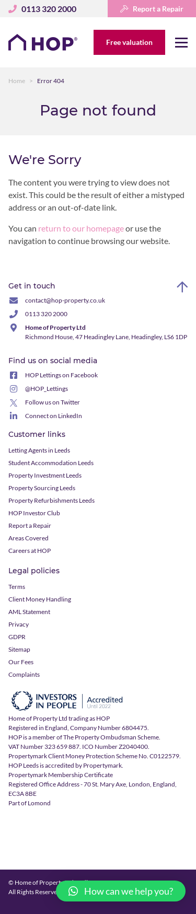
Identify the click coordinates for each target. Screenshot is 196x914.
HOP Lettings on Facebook (61, 375)
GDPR (17, 637)
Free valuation (129, 42)
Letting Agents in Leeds (39, 450)
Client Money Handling (39, 599)
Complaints (24, 674)
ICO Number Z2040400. (115, 746)
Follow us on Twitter (52, 402)
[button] (121, 891)
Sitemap (19, 649)
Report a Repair (151, 8)
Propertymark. (103, 765)
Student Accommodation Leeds (51, 463)
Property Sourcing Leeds (41, 488)
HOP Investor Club (34, 513)
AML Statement (29, 612)
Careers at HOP (29, 550)
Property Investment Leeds (45, 475)
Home (16, 81)
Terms (16, 587)
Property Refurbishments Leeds (51, 500)
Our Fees (20, 662)
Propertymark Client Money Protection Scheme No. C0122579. (94, 756)
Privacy (18, 624)
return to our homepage (81, 228)
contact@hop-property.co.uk (65, 300)
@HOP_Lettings (46, 388)
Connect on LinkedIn (53, 416)
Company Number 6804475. (109, 728)
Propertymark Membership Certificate (60, 775)
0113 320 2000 (46, 314)
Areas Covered (28, 538)
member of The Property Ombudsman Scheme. (96, 737)
